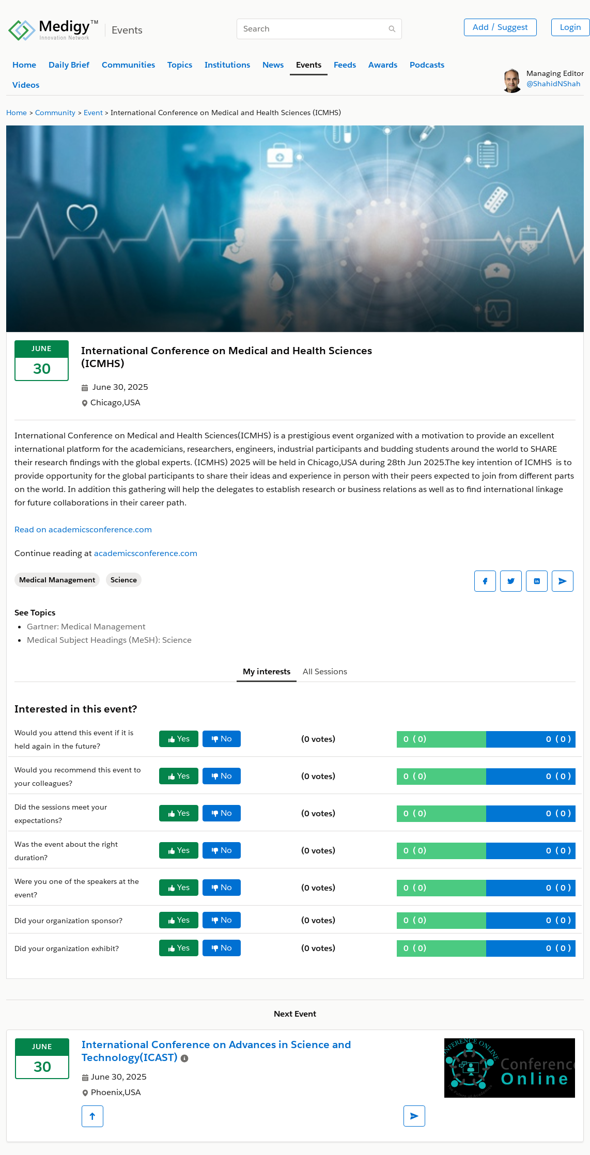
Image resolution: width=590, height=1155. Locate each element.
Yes (179, 738)
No (221, 738)
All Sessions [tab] (325, 671)
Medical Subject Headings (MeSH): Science (109, 640)
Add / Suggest (500, 27)
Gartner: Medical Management (86, 626)
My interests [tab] (266, 671)
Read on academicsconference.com (83, 529)
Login (570, 27)
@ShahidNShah (553, 83)
